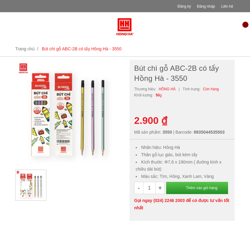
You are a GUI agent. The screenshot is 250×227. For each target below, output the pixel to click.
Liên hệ (227, 6)
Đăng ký (184, 6)
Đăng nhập (206, 6)
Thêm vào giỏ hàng (201, 188)
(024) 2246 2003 (169, 200)
